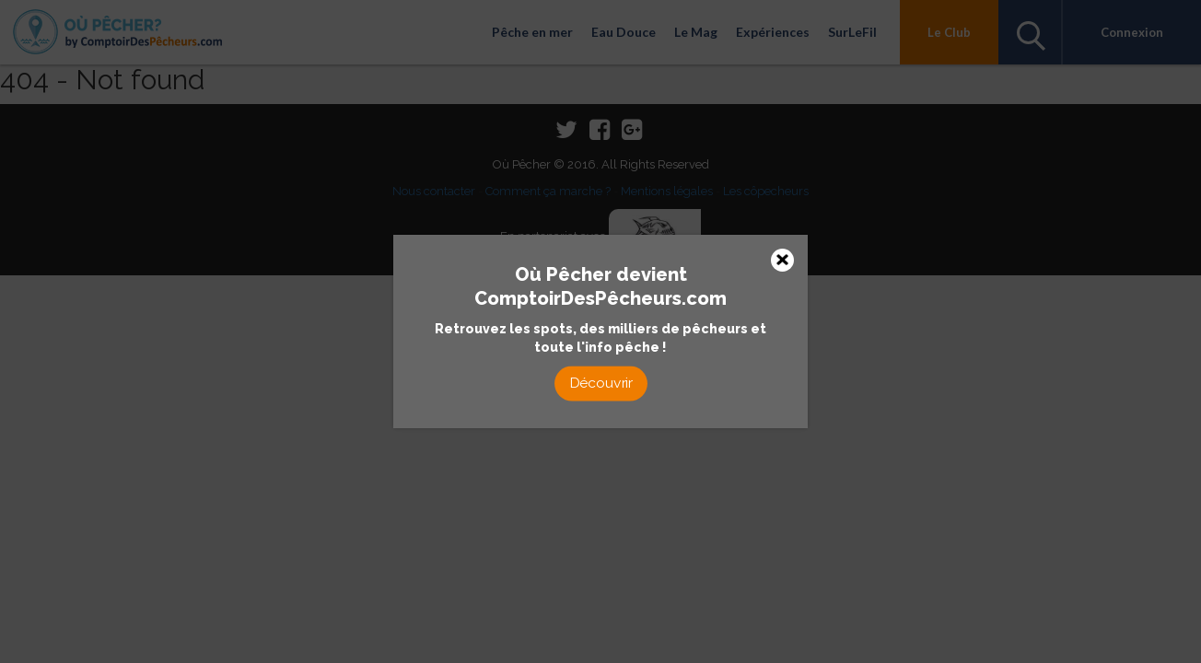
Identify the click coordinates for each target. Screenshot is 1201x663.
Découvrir (600, 382)
